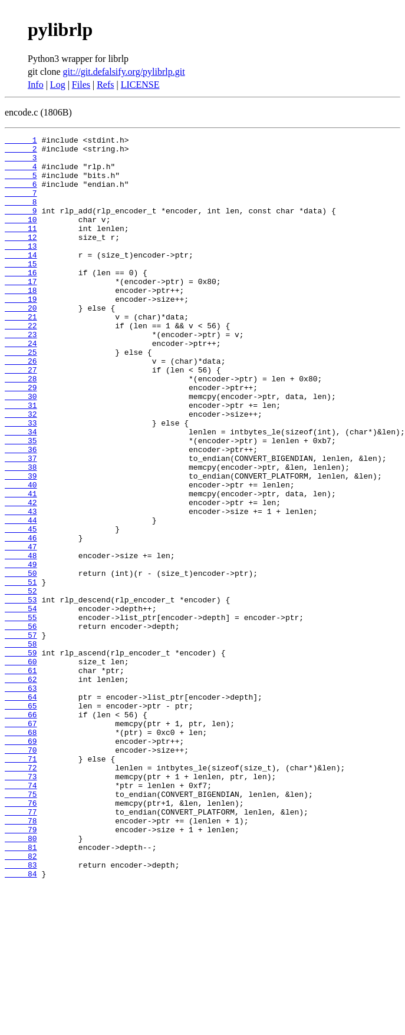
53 (21, 693)
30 (21, 449)
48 (21, 640)
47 (21, 629)
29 (21, 438)
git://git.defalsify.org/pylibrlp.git (124, 72)
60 (21, 767)
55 (21, 714)
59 (21, 756)
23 (21, 375)
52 (21, 682)
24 (21, 385)
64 (21, 810)
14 (21, 279)
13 (21, 268)
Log (57, 85)
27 (21, 417)
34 (21, 491)
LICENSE (140, 85)
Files (81, 85)
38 (21, 534)
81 (21, 990)
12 (21, 258)
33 (21, 481)
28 (21, 428)
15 (21, 290)
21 (21, 353)
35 (21, 502)
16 (21, 300)
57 (21, 735)
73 (21, 905)
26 (21, 406)
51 (21, 672)
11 (21, 247)
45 (21, 608)
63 (21, 799)
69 (21, 863)
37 (21, 523)
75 (21, 926)
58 (21, 746)
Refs (105, 85)
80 (21, 979)
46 (21, 619)
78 (21, 958)
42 (21, 576)
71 (21, 884)
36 (21, 512)
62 (21, 788)
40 (21, 555)
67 (21, 841)
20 (21, 343)
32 (21, 470)
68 (21, 852)
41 (21, 566)
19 (21, 332)
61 (21, 778)
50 (21, 661)
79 (21, 969)
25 (21, 396)
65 (21, 820)
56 (21, 725)
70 (21, 873)
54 (21, 703)
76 (21, 937)
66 (21, 831)
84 (21, 1022)
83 (21, 1011)
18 (21, 322)
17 (21, 311)
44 (21, 597)
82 (21, 1001)
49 (21, 650)
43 (21, 587)
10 (21, 237)
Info (36, 85)
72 (21, 894)
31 (21, 459)
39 (21, 544)
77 (21, 947)
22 (21, 364)
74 (21, 916)
